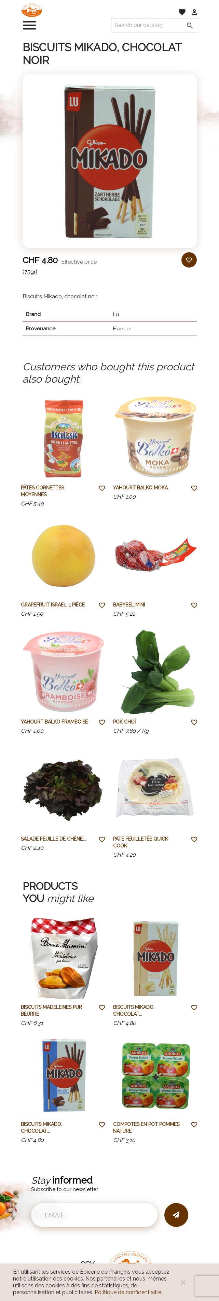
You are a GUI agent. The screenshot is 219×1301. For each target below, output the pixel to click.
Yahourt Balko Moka (140, 487)
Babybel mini (129, 604)
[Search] (154, 25)
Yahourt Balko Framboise (54, 722)
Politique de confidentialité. (128, 1292)
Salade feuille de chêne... (53, 839)
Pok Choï (124, 722)
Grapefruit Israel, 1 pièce (53, 604)
